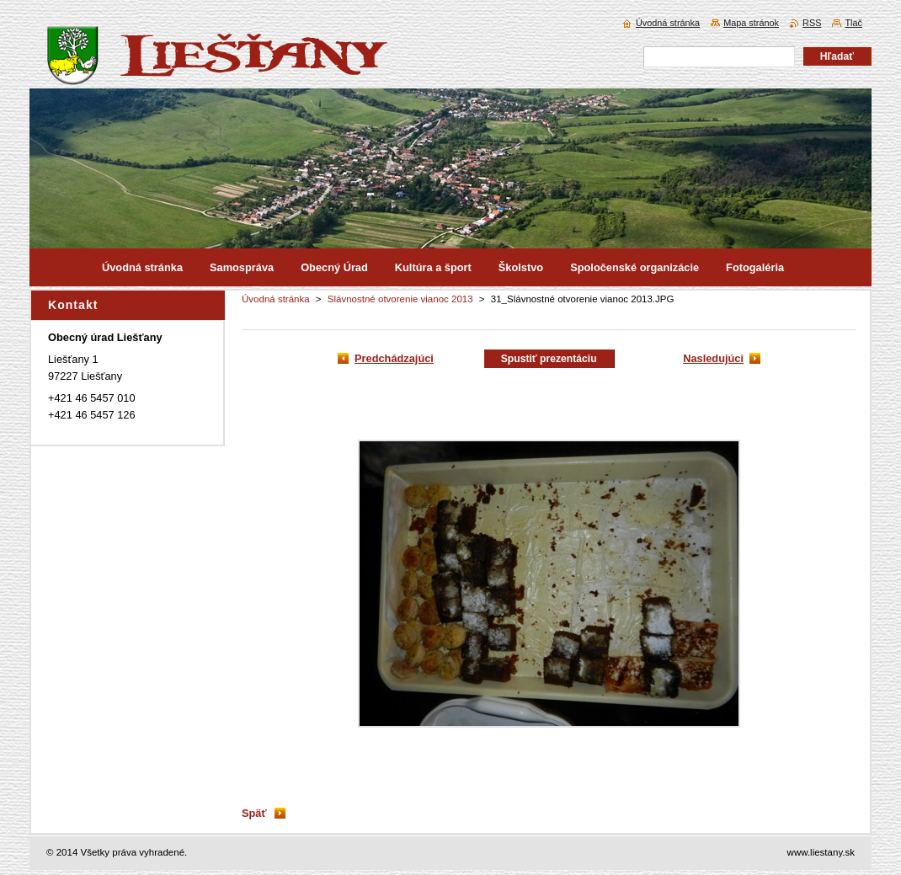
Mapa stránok (751, 23)
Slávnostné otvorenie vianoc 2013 (400, 299)
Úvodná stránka (276, 299)
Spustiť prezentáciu (549, 359)
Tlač (853, 23)
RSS (811, 23)
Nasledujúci (713, 358)
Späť (254, 813)
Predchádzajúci (394, 358)
